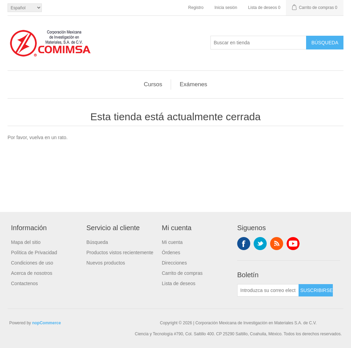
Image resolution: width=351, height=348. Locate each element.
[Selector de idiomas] (25, 7)
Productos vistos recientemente (119, 252)
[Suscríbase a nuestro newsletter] (268, 290)
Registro (196, 7)
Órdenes (171, 252)
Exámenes (193, 84)
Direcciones (174, 263)
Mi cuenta (172, 242)
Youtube (293, 243)
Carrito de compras (182, 273)
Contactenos (24, 283)
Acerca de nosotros (31, 273)
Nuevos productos (105, 263)
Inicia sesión (226, 7)
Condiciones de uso (32, 263)
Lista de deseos (178, 283)
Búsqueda (97, 242)
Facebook (243, 243)
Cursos (153, 84)
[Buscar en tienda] (258, 42)
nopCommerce (46, 323)
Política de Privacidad (34, 252)
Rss (276, 243)
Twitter (260, 243)
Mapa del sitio (25, 242)
